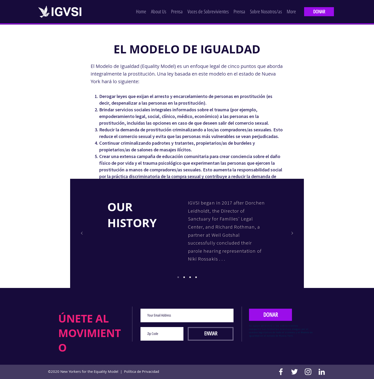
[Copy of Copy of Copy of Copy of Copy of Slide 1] (196, 277)
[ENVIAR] (211, 334)
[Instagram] (308, 371)
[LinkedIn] (321, 371)
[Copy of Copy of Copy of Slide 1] (184, 277)
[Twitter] (294, 371)
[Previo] (82, 233)
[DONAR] (319, 11)
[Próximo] (292, 233)
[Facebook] (280, 371)
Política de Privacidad (141, 371)
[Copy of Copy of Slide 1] (178, 277)
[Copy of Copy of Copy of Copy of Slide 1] (190, 277)
